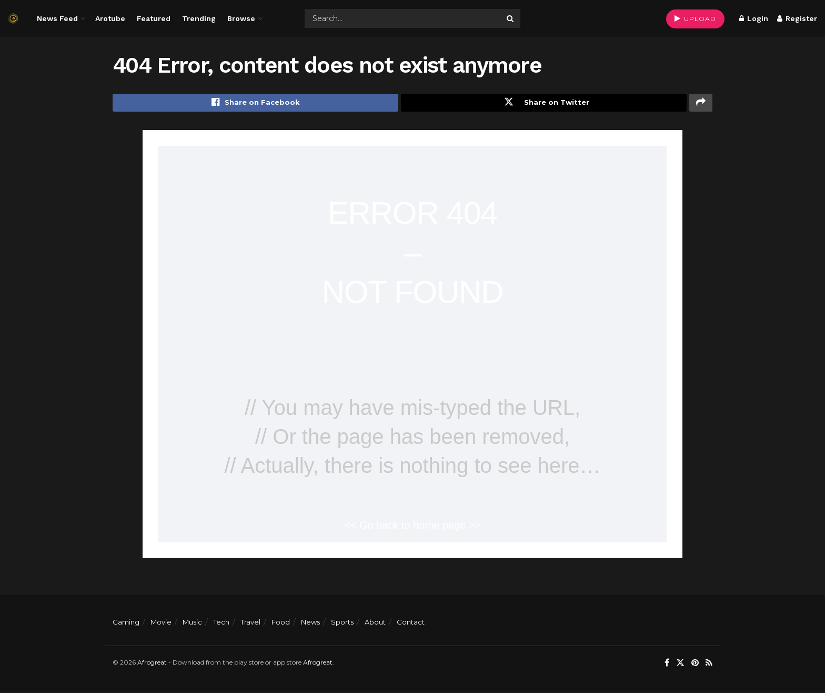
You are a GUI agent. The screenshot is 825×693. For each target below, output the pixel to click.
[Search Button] (510, 18)
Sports (342, 624)
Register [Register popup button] (797, 18)
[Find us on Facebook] (667, 665)
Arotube (110, 18)
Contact (411, 624)
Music (192, 624)
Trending (199, 18)
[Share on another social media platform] (700, 104)
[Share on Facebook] (255, 104)
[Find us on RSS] (709, 665)
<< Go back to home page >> (412, 527)
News (310, 624)
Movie (161, 624)
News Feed (57, 18)
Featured (153, 18)
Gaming (126, 624)
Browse (241, 18)
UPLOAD (695, 19)
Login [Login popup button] (753, 18)
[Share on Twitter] (544, 104)
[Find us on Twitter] (680, 665)
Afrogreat (152, 664)
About (375, 624)
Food (280, 624)
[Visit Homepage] (13, 18)
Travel (250, 624)
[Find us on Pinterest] (695, 665)
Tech (221, 624)
